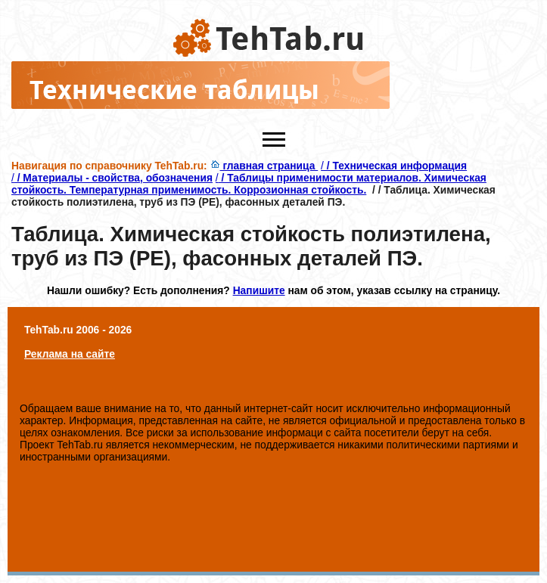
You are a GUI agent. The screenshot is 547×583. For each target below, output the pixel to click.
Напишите (259, 290)
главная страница (264, 166)
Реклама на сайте (69, 354)
